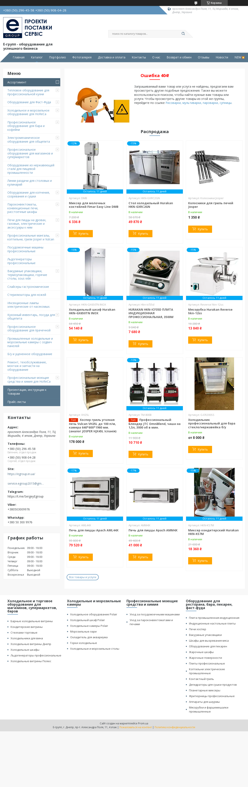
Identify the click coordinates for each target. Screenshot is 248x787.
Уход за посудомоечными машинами (155, 614)
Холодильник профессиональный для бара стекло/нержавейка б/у (211, 423)
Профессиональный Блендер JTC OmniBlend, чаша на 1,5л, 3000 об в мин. (155, 424)
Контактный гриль (201, 679)
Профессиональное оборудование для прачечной (29, 328)
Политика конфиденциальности (175, 727)
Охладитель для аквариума (89, 637)
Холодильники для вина (27, 638)
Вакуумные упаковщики (205, 635)
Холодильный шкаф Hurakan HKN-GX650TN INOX (92, 311)
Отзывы (203, 57)
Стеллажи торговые (24, 632)
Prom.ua (143, 723)
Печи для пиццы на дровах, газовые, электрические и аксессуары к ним (26, 223)
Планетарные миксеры (204, 690)
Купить (83, 234)
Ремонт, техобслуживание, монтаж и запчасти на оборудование (27, 366)
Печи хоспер (197, 629)
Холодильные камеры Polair (89, 626)
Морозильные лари (83, 631)
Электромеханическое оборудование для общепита (28, 139)
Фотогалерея (82, 57)
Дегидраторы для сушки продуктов (213, 684)
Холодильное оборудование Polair (93, 614)
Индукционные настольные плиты (212, 623)
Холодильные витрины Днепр (31, 644)
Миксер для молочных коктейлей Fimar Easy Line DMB (93, 205)
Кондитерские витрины (27, 627)
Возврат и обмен (179, 57)
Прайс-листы (16, 402)
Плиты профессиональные (207, 663)
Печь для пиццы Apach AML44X (93, 530)
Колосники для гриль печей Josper (210, 205)
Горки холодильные (83, 643)
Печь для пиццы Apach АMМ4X (153, 530)
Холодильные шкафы (25, 650)
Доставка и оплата (111, 57)
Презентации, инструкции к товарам (27, 392)
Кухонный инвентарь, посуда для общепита (31, 317)
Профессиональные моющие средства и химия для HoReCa (29, 379)
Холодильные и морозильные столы (94, 649)
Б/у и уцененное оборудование (29, 354)
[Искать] (183, 34)
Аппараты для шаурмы (204, 702)
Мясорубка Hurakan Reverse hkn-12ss (210, 311)
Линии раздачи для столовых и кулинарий (29, 182)
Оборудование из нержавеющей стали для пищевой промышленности (30, 169)
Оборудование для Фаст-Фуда (29, 102)
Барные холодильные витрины (32, 621)
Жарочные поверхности (205, 658)
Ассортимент (16, 82)
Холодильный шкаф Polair (87, 620)
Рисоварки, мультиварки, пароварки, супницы (199, 103)
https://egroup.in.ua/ (21, 474)
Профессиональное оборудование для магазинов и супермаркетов (30, 153)
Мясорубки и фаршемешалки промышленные (208, 709)
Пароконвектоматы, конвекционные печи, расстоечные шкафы (22, 208)
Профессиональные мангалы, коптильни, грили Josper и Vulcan (30, 237)
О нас (156, 57)
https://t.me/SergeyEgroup (26, 496)
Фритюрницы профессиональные (212, 696)
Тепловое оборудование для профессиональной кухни (28, 92)
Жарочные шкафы (201, 652)
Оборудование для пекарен (208, 646)
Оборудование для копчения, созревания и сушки (28, 194)
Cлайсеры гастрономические (28, 287)
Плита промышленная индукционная (214, 618)
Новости (222, 57)
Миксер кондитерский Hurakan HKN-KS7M (213, 532)
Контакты (139, 57)
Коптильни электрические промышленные (207, 671)
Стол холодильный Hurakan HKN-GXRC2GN (151, 205)
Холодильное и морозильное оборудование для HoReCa (28, 112)
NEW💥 (239, 57)
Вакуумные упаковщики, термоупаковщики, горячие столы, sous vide (27, 274)
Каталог (37, 57)
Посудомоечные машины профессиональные (25, 249)
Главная (19, 57)
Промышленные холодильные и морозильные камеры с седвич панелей (30, 342)
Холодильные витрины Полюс (31, 661)
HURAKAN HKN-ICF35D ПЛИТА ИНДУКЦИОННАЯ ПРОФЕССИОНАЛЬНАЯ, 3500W (151, 313)
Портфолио (57, 57)
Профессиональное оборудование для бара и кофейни (26, 126)
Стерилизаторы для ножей (26, 295)
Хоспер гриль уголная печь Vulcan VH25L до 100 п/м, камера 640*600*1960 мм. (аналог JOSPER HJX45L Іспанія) (92, 425)
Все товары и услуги (82, 577)
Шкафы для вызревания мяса (209, 640)
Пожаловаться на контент (135, 727)
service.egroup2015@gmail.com (26, 483)
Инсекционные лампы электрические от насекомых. (28, 305)
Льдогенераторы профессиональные (21, 261)
